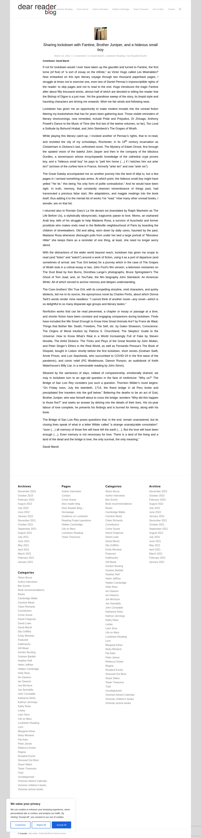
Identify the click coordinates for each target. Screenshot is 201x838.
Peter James (25, 743)
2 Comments (79, 56)
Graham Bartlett (27, 656)
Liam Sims (24, 714)
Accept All (61, 825)
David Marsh (97, 56)
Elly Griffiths (24, 631)
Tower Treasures (27, 768)
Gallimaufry (24, 644)
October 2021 (25, 524)
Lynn (20, 727)
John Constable (26, 693)
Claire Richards (26, 606)
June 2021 (24, 541)
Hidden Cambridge (28, 669)
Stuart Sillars (25, 764)
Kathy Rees (24, 706)
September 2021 (27, 528)
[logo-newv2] (38, 9)
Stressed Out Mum (28, 760)
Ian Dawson (24, 677)
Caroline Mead (26, 602)
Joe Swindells (25, 689)
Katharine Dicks (26, 698)
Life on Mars (25, 718)
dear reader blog (71, 503)
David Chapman (27, 619)
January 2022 (25, 516)
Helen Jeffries (25, 664)
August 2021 (25, 533)
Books (21, 594)
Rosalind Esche (138, 56)
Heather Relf (25, 660)
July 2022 (23, 508)
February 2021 (26, 557)
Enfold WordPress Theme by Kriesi (52, 833)
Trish (20, 772)
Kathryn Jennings (27, 702)
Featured (23, 640)
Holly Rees (24, 673)
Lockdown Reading (115, 56)
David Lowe (24, 623)
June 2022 (24, 512)
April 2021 (23, 549)
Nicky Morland (26, 735)
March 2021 (24, 553)
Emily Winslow (26, 635)
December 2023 (27, 491)
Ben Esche (24, 586)
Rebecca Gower (27, 747)
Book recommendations (31, 590)
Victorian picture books (30, 789)
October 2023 (25, 495)
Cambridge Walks (28, 598)
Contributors (25, 610)
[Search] (180, 9)
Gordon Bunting (26, 652)
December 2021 (27, 520)
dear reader (33, 833)
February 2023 (26, 499)
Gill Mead (23, 648)
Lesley (21, 710)
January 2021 (25, 562)
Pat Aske (23, 739)
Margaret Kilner (26, 731)
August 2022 (25, 503)
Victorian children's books (32, 785)
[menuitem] (48, 9)
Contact (66, 495)
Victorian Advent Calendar (32, 781)
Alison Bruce (25, 577)
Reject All (41, 825)
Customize (20, 825)
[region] (40, 815)
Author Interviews (27, 581)
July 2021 (23, 537)
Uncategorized (26, 777)
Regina (22, 752)
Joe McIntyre (25, 685)
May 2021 (23, 545)
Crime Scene (25, 615)
